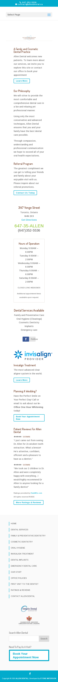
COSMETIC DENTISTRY (22, 542)
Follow (33, 339)
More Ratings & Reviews (28, 502)
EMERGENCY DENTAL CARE (24, 566)
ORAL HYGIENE (18, 548)
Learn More (22, 81)
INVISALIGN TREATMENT (22, 554)
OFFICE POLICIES (19, 578)
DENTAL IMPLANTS (19, 560)
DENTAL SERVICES (19, 530)
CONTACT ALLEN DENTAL (23, 596)
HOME (14, 523)
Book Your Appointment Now (28, 417)
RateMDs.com (36, 493)
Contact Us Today (25, 193)
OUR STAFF (16, 572)
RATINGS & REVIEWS (20, 590)
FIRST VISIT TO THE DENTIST (25, 584)
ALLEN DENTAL (22, 678)
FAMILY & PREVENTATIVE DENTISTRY (28, 536)
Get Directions (29, 220)
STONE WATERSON (48, 678)
